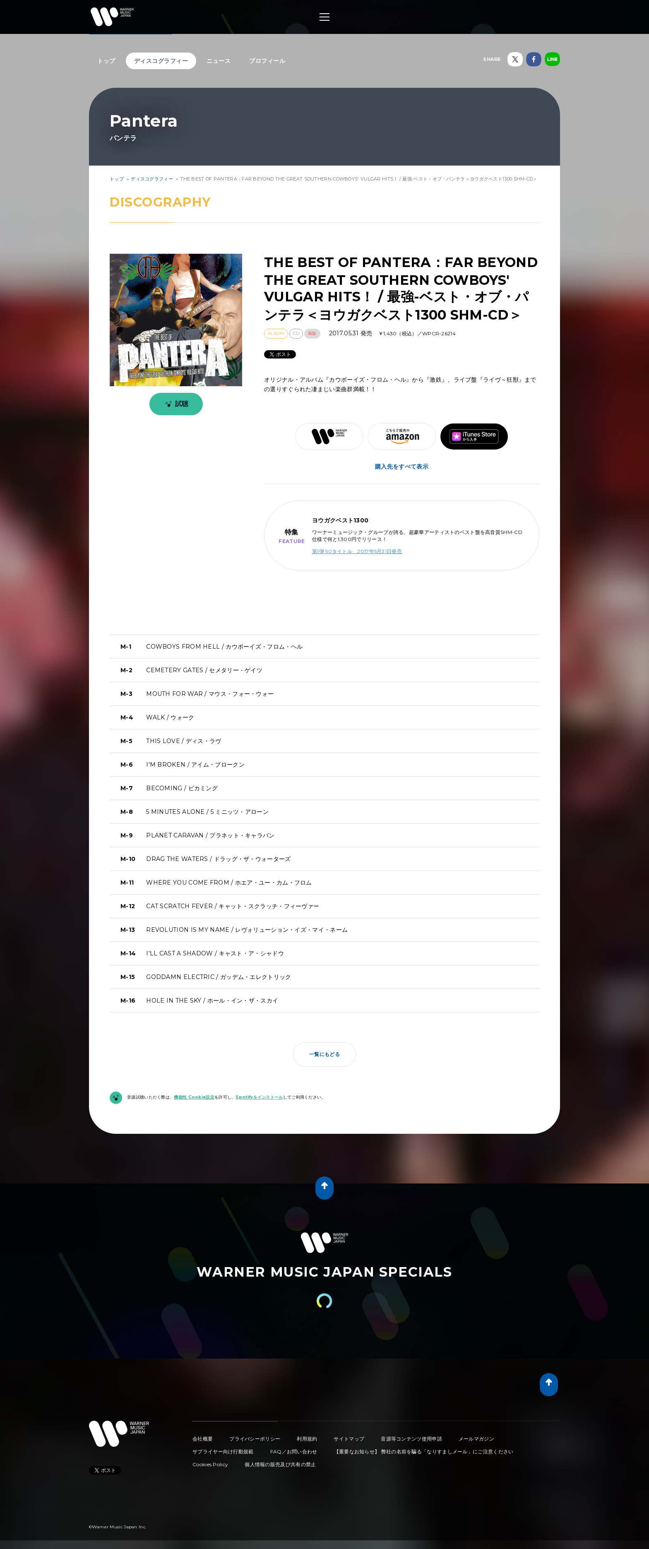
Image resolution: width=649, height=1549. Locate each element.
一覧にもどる (324, 1054)
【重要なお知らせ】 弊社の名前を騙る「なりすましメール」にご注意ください (424, 1451)
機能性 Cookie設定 (194, 1097)
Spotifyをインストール (259, 1097)
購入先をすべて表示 (401, 466)
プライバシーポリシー (254, 1439)
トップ (106, 61)
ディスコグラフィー (161, 61)
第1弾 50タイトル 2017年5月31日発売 (357, 551)
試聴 (175, 404)
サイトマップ (349, 1439)
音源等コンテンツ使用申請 (411, 1439)
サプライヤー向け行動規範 (223, 1451)
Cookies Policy (210, 1464)
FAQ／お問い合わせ (293, 1451)
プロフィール (267, 61)
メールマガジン (476, 1439)
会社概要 (202, 1439)
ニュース (219, 61)
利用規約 (307, 1439)
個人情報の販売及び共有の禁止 (280, 1464)
